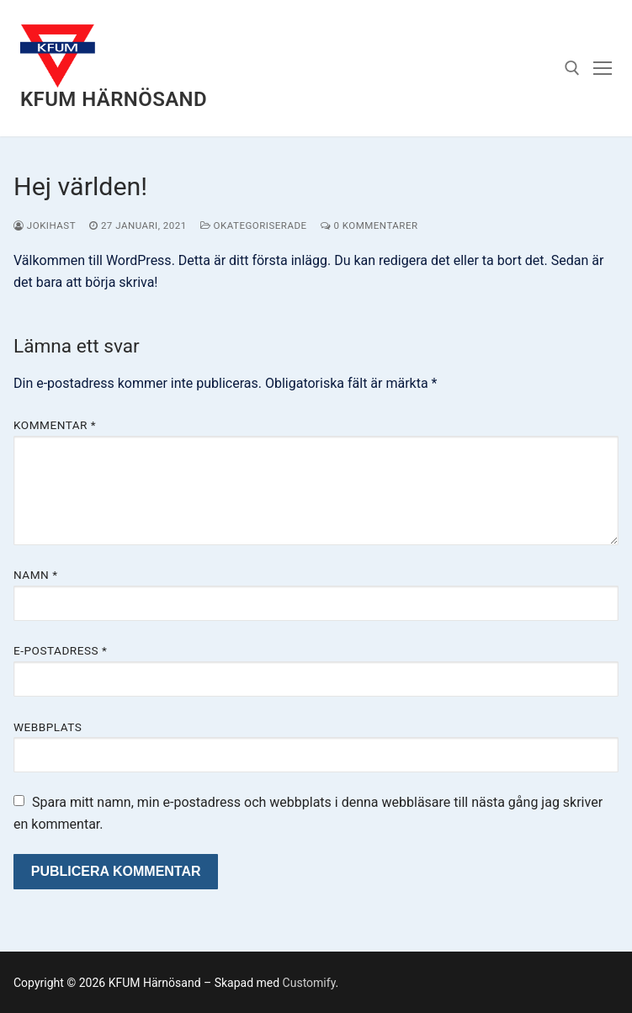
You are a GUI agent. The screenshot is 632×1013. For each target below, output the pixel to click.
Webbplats (47, 727)
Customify (309, 982)
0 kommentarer (369, 225)
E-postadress (60, 650)
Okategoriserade (253, 225)
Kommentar (54, 425)
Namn (35, 574)
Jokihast (44, 225)
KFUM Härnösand (113, 99)
